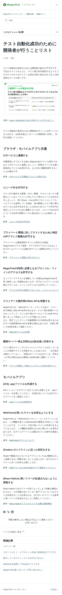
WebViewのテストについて (21, 440)
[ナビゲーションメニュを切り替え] (56, 5)
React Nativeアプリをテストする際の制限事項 (30, 503)
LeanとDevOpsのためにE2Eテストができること (31, 120)
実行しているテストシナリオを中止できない (23, 558)
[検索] (31, 20)
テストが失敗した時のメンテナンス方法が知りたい (33, 366)
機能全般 (30, 14)
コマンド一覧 (9, 546)
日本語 (55, 589)
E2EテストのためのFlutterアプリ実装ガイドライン (32, 468)
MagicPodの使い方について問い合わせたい (23, 570)
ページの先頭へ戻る (14, 531)
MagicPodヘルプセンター (13, 14)
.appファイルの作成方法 (20, 402)
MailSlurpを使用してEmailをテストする (21, 564)
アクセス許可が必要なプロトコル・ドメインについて (34, 290)
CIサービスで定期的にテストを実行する (27, 176)
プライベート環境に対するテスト (24, 257)
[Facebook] (4, 512)
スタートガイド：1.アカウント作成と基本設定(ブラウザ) (29, 552)
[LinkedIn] (12, 512)
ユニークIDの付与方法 (19, 221)
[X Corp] (8, 512)
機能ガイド (41, 14)
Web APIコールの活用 (19, 332)
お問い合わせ (31, 522)
